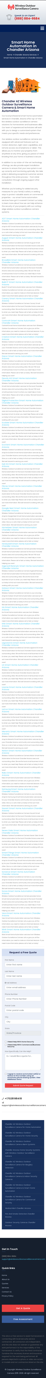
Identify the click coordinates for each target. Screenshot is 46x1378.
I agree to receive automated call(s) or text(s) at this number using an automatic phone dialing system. (24, 1076)
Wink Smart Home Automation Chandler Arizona (21, 930)
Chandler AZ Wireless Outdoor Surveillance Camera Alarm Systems (20, 1142)
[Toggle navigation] (42, 28)
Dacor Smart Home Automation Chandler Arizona (22, 357)
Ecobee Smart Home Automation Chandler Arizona (22, 423)
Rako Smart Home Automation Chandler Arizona (21, 773)
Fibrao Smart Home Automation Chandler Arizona (22, 487)
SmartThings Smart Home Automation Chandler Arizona (20, 853)
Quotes (5, 1283)
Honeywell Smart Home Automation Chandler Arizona (19, 544)
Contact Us (7, 1292)
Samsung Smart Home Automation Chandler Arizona (18, 790)
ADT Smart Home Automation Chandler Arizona (21, 219)
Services (5, 1287)
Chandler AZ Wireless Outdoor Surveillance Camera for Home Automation (23, 1125)
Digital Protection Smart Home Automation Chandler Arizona (22, 401)
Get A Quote (23, 1308)
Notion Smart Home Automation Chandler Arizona (22, 751)
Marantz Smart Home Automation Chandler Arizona (23, 732)
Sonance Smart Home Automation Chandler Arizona (18, 873)
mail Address (11, 983)
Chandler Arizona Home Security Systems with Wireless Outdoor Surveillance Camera (22, 1153)
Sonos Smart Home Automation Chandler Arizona (22, 892)
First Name (9, 960)
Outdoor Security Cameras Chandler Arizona (20, 1224)
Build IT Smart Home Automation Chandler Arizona (22, 283)
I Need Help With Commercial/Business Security (23, 1045)
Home (9, 55)
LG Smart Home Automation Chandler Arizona (20, 666)
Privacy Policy (7, 1296)
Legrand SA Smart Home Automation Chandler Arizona (19, 644)
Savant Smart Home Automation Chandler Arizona (22, 809)
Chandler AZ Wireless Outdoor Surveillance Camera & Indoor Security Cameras (21, 1176)
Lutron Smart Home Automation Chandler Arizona (22, 710)
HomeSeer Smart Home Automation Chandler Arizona (19, 528)
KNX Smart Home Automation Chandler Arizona (21, 624)
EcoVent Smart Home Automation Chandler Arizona (23, 445)
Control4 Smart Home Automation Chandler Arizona (18, 321)
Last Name (9, 971)
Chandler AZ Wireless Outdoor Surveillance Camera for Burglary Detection (19, 1164)
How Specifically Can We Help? (18, 1051)
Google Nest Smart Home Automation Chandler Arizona (20, 509)
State (7, 1028)
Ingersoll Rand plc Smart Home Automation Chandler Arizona (23, 567)
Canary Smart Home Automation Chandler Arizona (22, 299)
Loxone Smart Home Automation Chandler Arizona (22, 688)
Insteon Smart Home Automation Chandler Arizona (22, 589)
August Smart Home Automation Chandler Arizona (22, 239)
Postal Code (10, 1005)
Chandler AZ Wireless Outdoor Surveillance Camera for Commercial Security (20, 1199)
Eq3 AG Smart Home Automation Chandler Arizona (22, 465)
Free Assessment (23, 1319)
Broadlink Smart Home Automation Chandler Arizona (18, 261)
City (6, 1017)
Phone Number (11, 994)
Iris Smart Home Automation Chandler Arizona (20, 608)
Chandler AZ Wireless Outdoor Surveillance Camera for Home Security (21, 1134)
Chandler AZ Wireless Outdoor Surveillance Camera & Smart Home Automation (20, 1188)
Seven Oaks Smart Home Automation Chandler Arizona (20, 831)
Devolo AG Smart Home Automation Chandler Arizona (19, 379)
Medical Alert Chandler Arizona (18, 1208)
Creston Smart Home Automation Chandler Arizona (23, 338)
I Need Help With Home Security (20, 1042)
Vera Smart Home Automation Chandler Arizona (21, 914)
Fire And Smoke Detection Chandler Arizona (20, 1215)
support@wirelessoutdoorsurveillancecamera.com (23, 1259)
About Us (5, 1279)
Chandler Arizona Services (25, 55)
